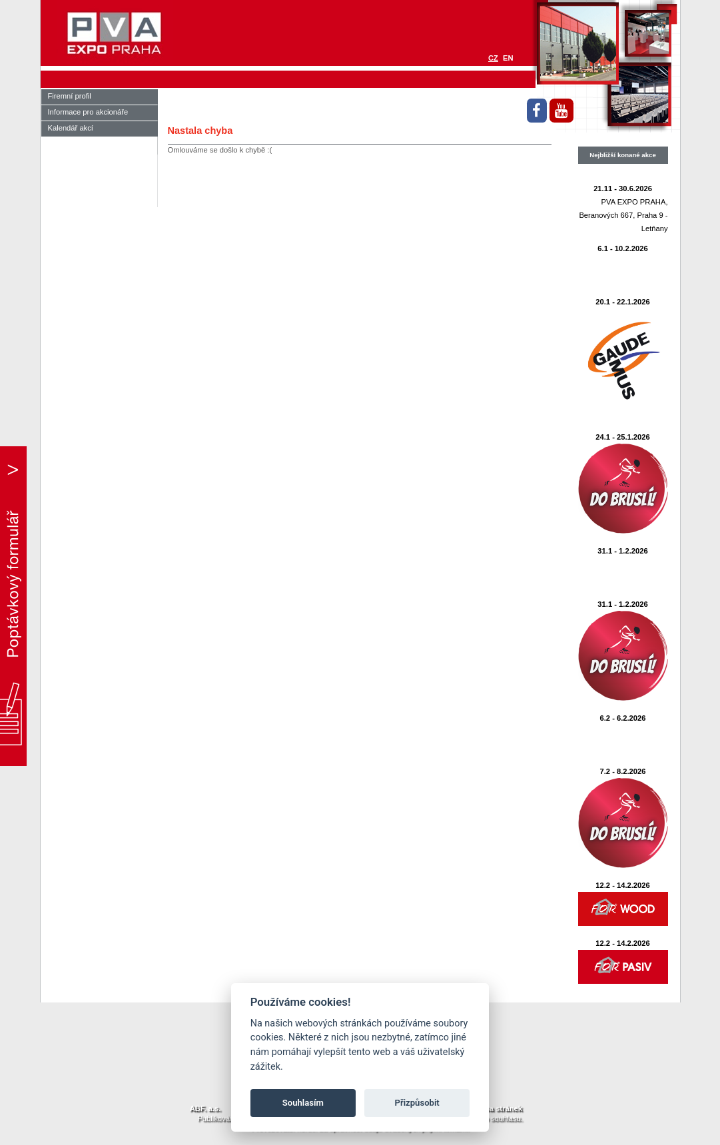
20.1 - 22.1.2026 (622, 302)
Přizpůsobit (417, 1103)
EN (508, 58)
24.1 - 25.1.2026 (622, 437)
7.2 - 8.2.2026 (622, 771)
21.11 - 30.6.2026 (622, 188)
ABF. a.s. (205, 1108)
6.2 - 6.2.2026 (622, 718)
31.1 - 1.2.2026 (622, 551)
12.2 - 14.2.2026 (622, 885)
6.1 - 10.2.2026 (622, 248)
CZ (493, 58)
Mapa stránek (498, 1108)
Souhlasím (303, 1103)
